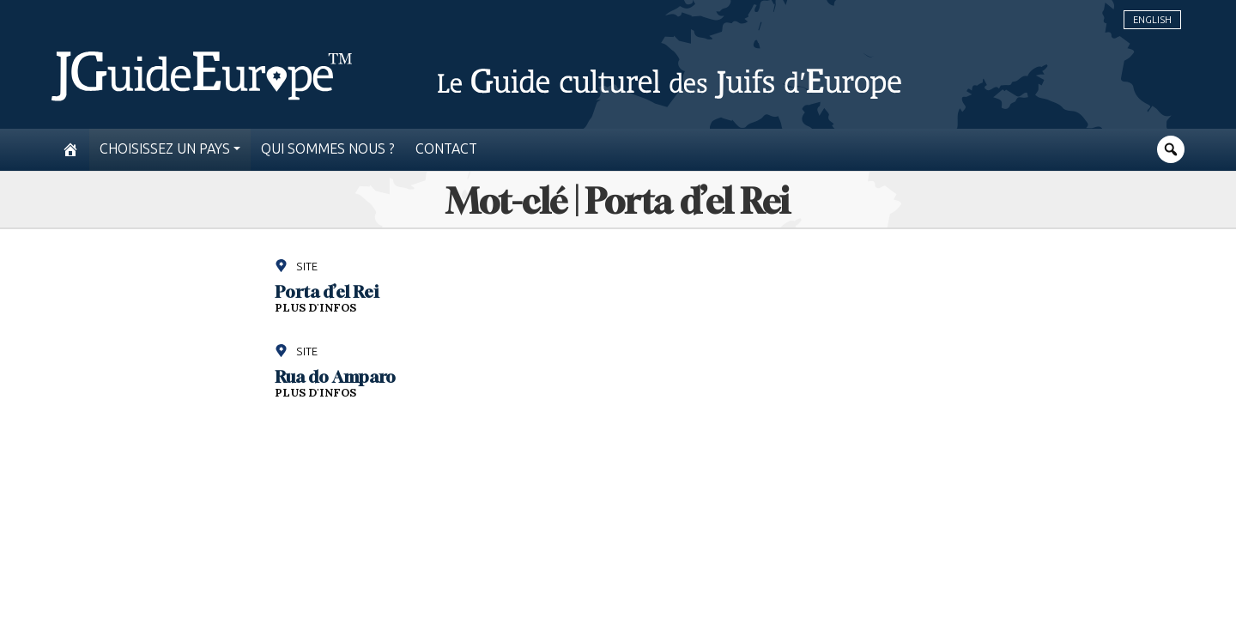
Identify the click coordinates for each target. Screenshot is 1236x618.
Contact (446, 149)
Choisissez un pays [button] (165, 149)
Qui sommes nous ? (328, 149)
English (1152, 20)
